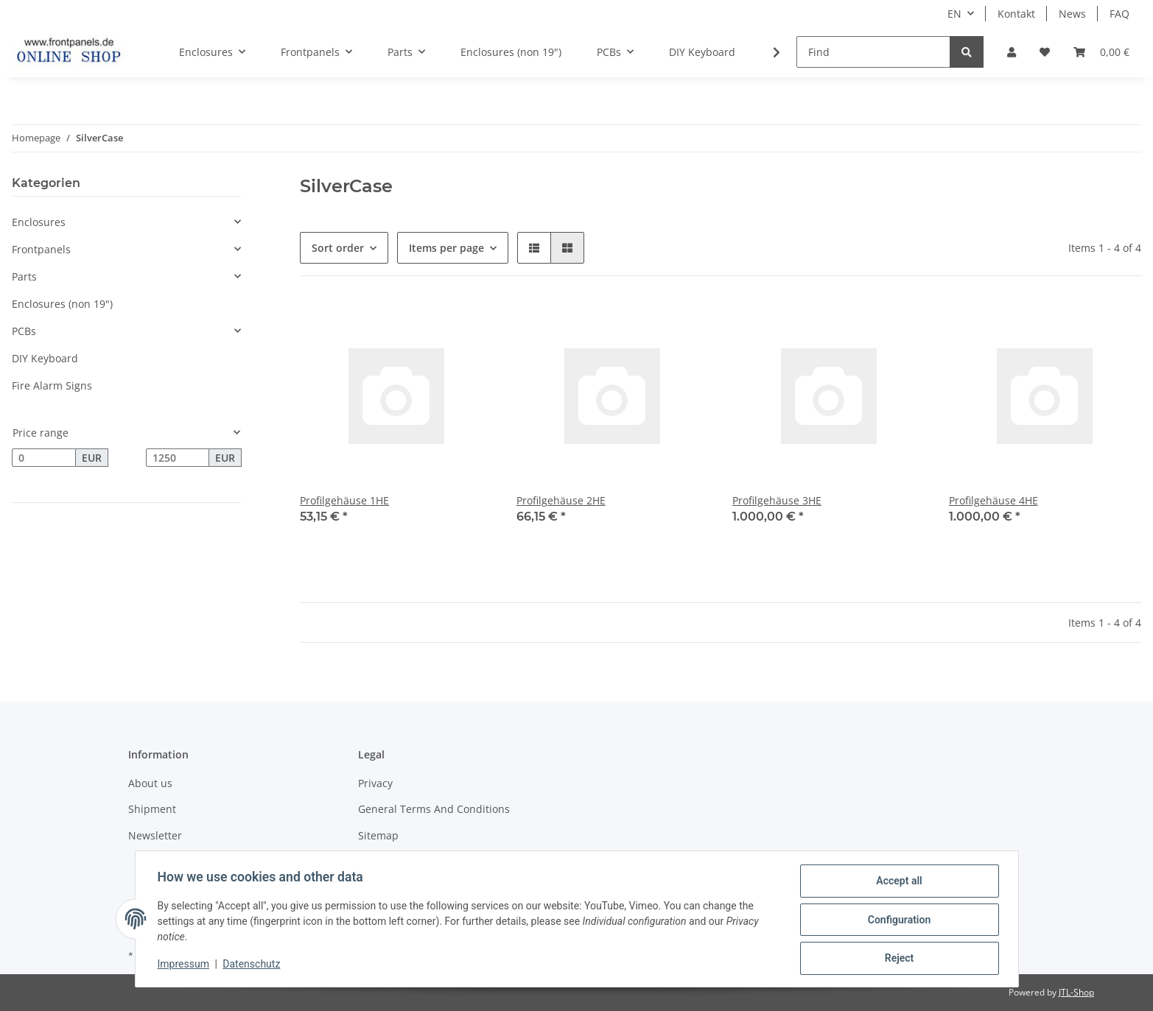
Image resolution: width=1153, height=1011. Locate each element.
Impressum (185, 965)
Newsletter (155, 835)
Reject (898, 959)
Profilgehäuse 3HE (776, 500)
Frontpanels (41, 249)
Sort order (338, 248)
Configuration (897, 920)
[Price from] (44, 458)
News (1072, 14)
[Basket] (1101, 52)
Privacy (375, 783)
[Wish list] (1045, 52)
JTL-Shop (1076, 992)
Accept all (897, 882)
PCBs (24, 331)
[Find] (873, 52)
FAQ (1119, 14)
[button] (1011, 52)
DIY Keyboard (45, 358)
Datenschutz (252, 965)
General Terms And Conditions (434, 809)
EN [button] (954, 14)
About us (150, 783)
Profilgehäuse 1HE (344, 500)
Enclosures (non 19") (62, 304)
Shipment (152, 809)
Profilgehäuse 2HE (561, 500)
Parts (24, 276)
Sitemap (378, 835)
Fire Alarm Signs (52, 385)
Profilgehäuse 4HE (993, 500)
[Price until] (178, 458)
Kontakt (1016, 14)
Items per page (446, 248)
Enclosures (39, 222)
